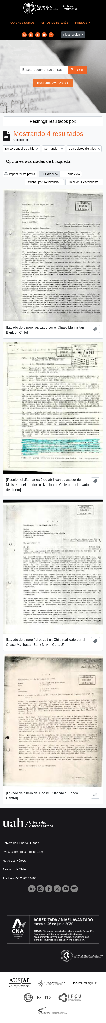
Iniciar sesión (72, 34)
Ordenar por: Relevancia (43, 182)
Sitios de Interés (55, 22)
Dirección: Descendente (83, 182)
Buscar (76, 69)
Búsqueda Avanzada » (53, 82)
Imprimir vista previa (19, 174)
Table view (71, 174)
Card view (49, 174)
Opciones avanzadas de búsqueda (38, 161)
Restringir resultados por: (53, 121)
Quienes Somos (22, 22)
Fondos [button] (81, 22)
